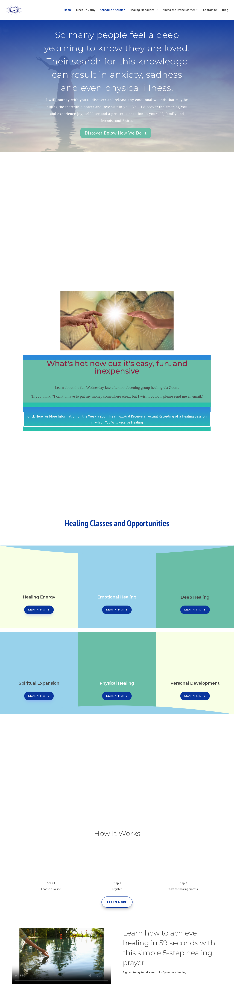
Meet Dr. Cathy (85, 10)
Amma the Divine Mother (179, 10)
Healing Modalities (142, 10)
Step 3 (183, 883)
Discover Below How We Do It (116, 133)
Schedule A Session (112, 10)
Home (68, 10)
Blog (225, 10)
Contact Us (210, 10)
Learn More (39, 609)
